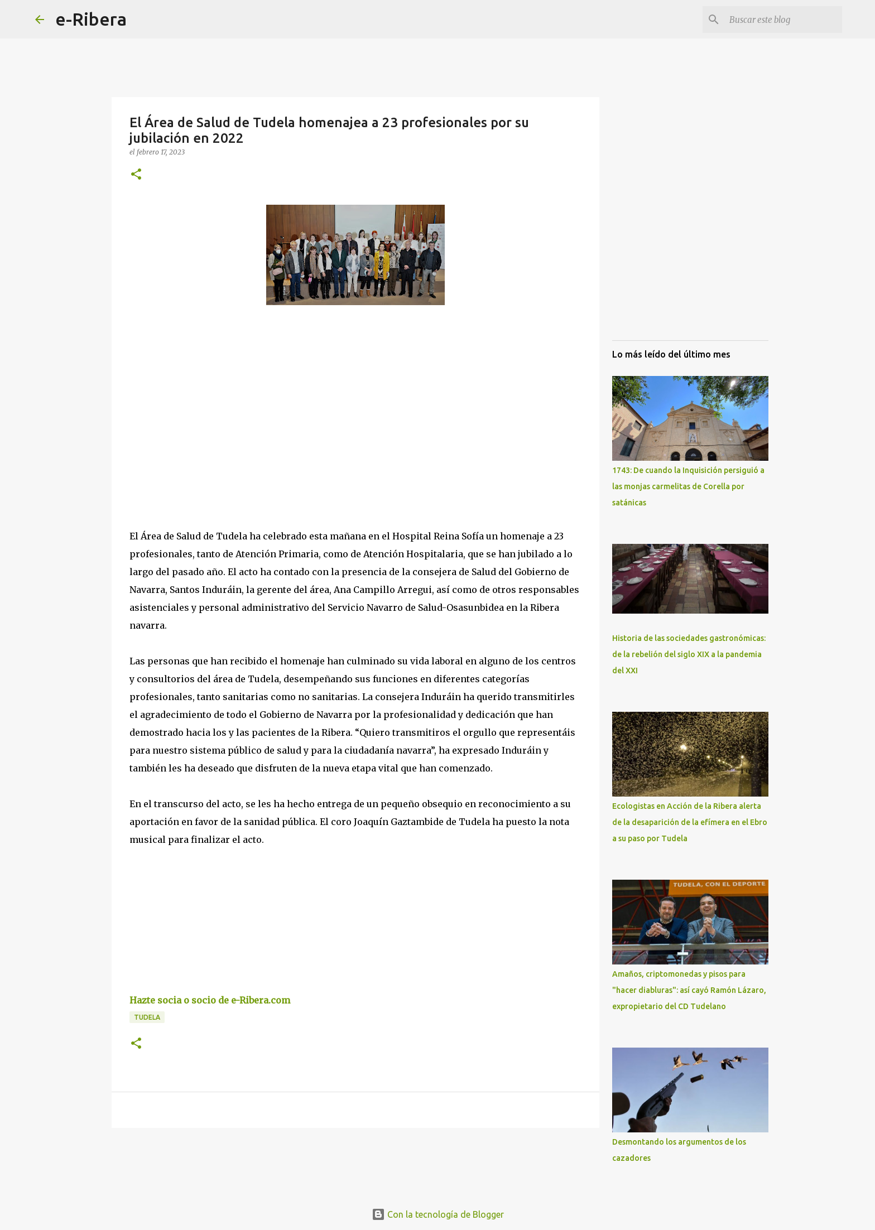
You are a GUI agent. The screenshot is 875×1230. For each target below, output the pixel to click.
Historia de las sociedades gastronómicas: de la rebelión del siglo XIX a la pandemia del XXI (689, 654)
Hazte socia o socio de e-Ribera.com (209, 1000)
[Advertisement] (213, 416)
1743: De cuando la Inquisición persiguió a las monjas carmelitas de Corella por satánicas (688, 486)
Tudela (147, 1017)
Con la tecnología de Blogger (438, 1214)
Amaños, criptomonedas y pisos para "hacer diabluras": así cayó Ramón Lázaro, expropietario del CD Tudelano (689, 990)
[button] (136, 174)
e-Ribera (91, 19)
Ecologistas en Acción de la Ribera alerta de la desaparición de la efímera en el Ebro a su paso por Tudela (689, 822)
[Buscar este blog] (783, 19)
